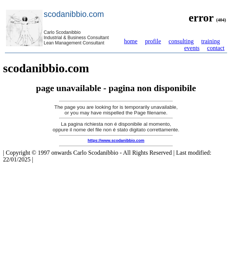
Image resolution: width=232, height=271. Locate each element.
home (130, 41)
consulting (181, 41)
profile (153, 41)
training (210, 41)
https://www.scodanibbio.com (116, 140)
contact (215, 48)
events (192, 48)
